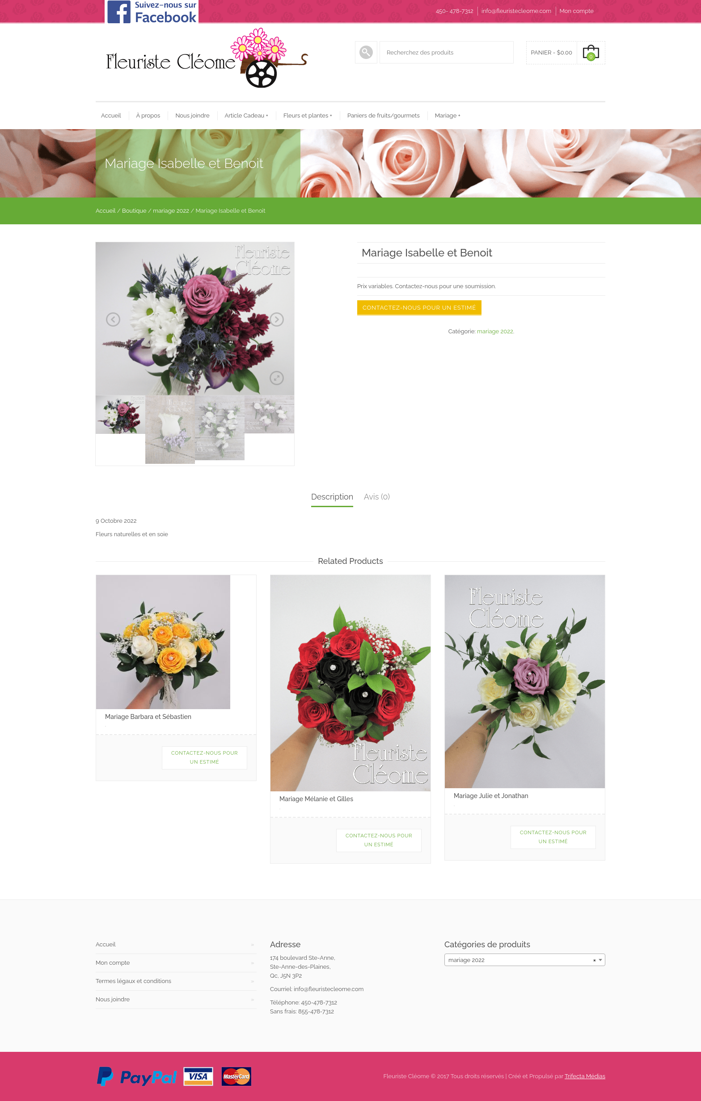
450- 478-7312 (454, 11)
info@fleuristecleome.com (516, 11)
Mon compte (577, 11)
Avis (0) (377, 496)
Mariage (447, 115)
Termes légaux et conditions (133, 981)
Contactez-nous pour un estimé (419, 307)
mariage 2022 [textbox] (522, 960)
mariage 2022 (171, 210)
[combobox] (524, 960)
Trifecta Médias (585, 1076)
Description (332, 496)
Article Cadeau (246, 115)
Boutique (134, 210)
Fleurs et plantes (307, 115)
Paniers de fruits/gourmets (383, 115)
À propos (148, 115)
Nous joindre (192, 115)
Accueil (111, 115)
